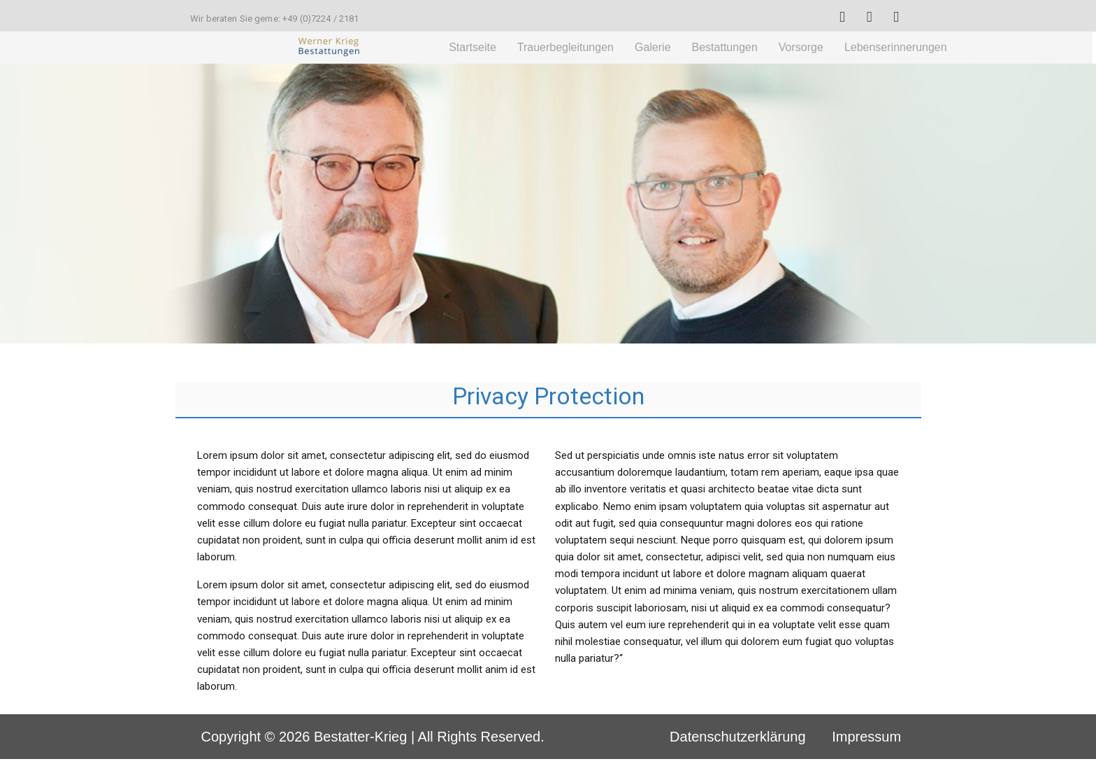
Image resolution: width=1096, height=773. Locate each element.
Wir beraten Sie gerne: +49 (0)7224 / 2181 (274, 18)
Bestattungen (725, 47)
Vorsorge (801, 47)
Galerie (653, 47)
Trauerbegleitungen (565, 47)
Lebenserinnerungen (895, 47)
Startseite (472, 47)
